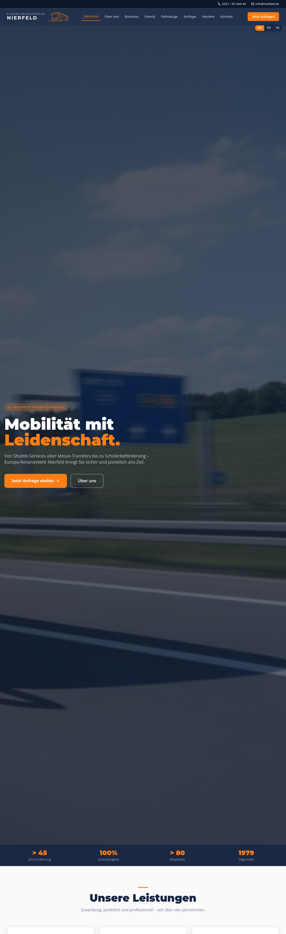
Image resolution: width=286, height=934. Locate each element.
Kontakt (227, 17)
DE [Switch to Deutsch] (260, 27)
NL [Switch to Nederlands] (278, 27)
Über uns (112, 17)
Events (150, 17)
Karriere (208, 17)
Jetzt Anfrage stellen (35, 480)
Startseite (91, 16)
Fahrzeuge (169, 17)
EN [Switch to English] (269, 27)
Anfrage (190, 17)
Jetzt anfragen (263, 17)
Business (131, 17)
